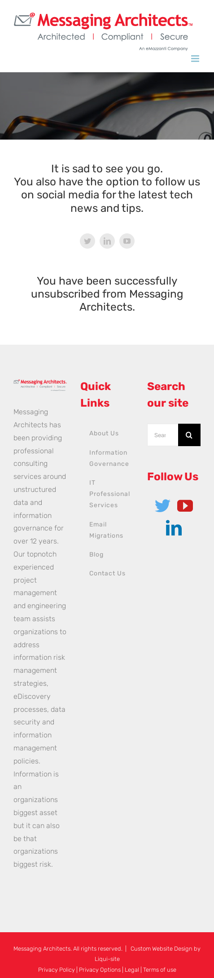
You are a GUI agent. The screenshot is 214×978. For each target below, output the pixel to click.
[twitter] (87, 241)
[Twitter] (162, 505)
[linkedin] (107, 241)
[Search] (189, 435)
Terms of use (159, 969)
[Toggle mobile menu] (196, 58)
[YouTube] (185, 505)
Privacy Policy (56, 969)
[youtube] (127, 241)
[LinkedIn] (174, 527)
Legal (132, 969)
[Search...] (162, 435)
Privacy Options (100, 969)
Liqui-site (107, 959)
